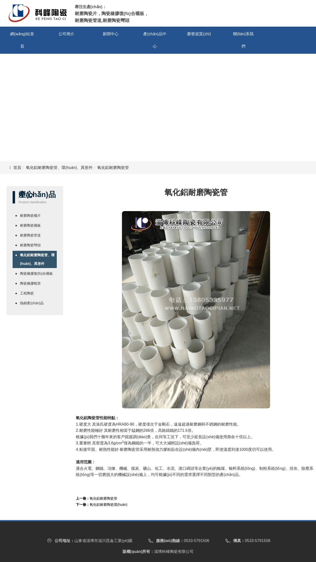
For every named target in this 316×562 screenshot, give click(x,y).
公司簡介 (66, 34)
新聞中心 (110, 34)
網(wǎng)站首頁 (22, 40)
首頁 (17, 167)
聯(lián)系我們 (243, 40)
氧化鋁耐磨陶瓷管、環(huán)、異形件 (59, 167)
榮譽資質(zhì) (199, 34)
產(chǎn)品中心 (154, 40)
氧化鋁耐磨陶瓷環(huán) (108, 505)
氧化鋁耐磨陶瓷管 (103, 498)
